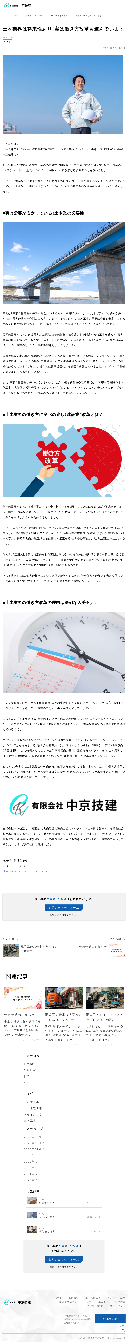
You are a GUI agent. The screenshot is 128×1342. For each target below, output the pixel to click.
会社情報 (120, 1301)
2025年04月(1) (35, 1149)
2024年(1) (31, 1155)
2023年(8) (31, 1161)
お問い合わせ (95, 1305)
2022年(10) (32, 1168)
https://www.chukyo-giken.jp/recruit (25, 871)
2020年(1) (31, 1180)
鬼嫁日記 (30, 1070)
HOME (58, 1297)
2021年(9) (31, 1174)
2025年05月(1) (35, 1143)
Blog (41, 15)
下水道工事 (31, 1102)
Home (15, 15)
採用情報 (73, 1297)
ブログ (28, 15)
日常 (27, 1076)
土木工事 (30, 1121)
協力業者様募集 (68, 1301)
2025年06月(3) (35, 1137)
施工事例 (103, 1301)
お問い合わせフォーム (64, 907)
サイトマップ (118, 1305)
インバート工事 (117, 1297)
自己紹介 (30, 1064)
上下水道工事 (33, 1108)
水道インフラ (33, 1114)
